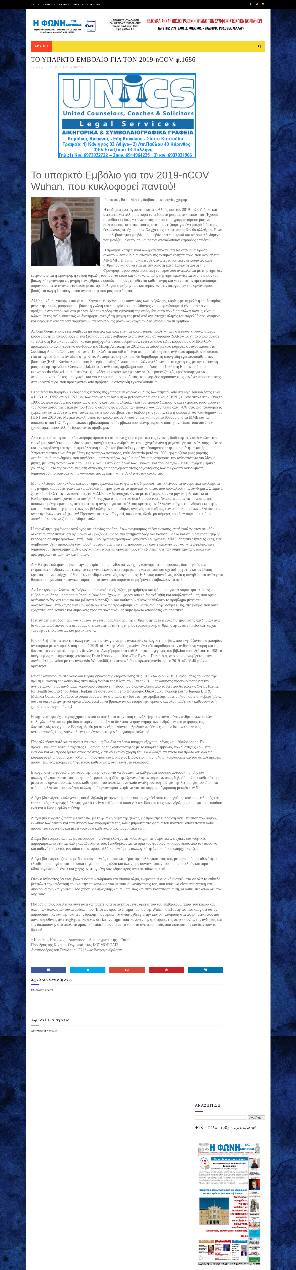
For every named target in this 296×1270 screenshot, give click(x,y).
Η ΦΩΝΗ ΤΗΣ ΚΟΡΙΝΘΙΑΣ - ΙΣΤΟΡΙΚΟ (63, 4)
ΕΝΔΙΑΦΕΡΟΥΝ (73, 81)
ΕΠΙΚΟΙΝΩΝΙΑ (95, 4)
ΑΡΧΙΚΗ (35, 4)
